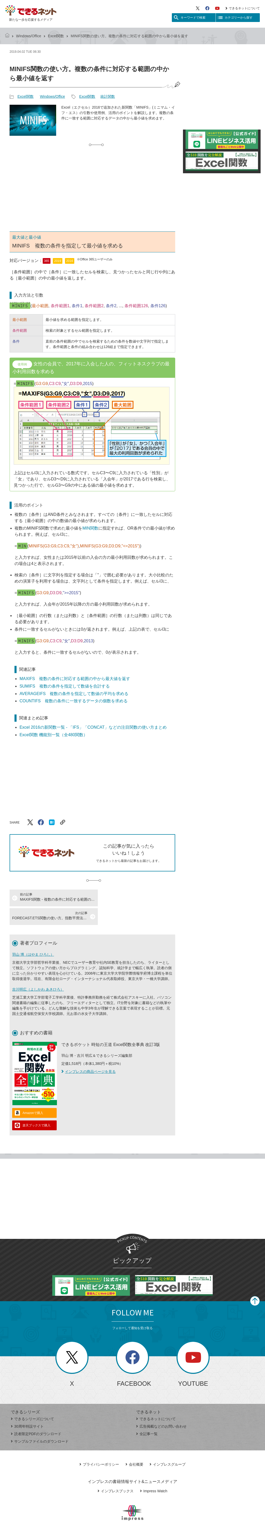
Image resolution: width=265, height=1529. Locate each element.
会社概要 (134, 1446)
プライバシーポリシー (99, 1446)
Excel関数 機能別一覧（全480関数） (53, 735)
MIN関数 (90, 528)
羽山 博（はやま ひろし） (33, 936)
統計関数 (107, 96)
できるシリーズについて (32, 1400)
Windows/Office (28, 36)
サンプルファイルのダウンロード (40, 1423)
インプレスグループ (168, 1446)
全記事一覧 (147, 1415)
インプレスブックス (116, 1472)
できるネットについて (242, 8)
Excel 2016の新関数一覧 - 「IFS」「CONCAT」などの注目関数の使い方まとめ (93, 727)
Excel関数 (56, 36)
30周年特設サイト (27, 1408)
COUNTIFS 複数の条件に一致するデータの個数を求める (73, 701)
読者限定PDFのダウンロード (36, 1415)
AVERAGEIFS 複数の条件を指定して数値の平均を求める (73, 693)
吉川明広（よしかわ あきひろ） (38, 971)
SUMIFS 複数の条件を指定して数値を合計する (64, 686)
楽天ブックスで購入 (36, 1107)
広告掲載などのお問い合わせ (161, 1408)
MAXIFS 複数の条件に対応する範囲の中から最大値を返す (74, 678)
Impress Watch (153, 1472)
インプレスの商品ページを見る (88, 1053)
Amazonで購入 (33, 1094)
